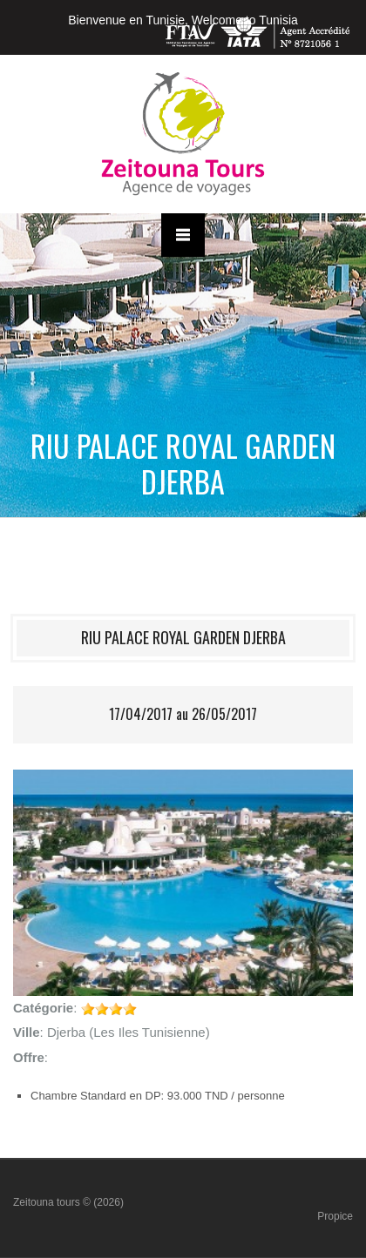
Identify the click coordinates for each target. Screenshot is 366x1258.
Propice (335, 1216)
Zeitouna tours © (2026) (68, 1202)
